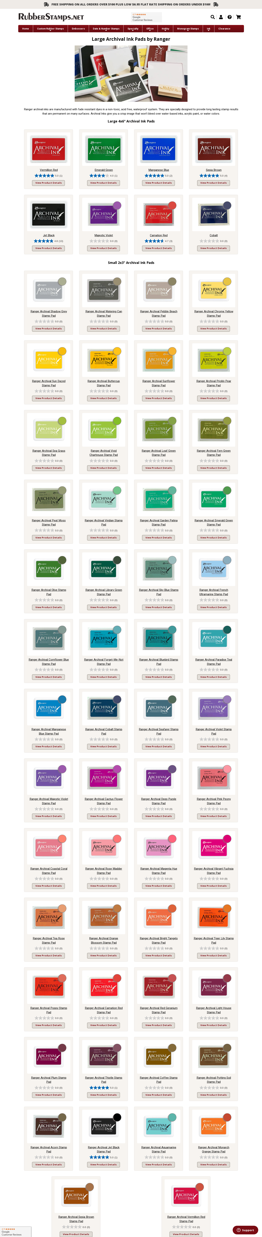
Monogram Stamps (188, 29)
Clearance (224, 28)
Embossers (78, 28)
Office (150, 29)
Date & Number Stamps (106, 29)
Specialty (133, 29)
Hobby (165, 29)
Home (25, 28)
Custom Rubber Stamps (50, 29)
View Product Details (48, 182)
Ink (208, 29)
